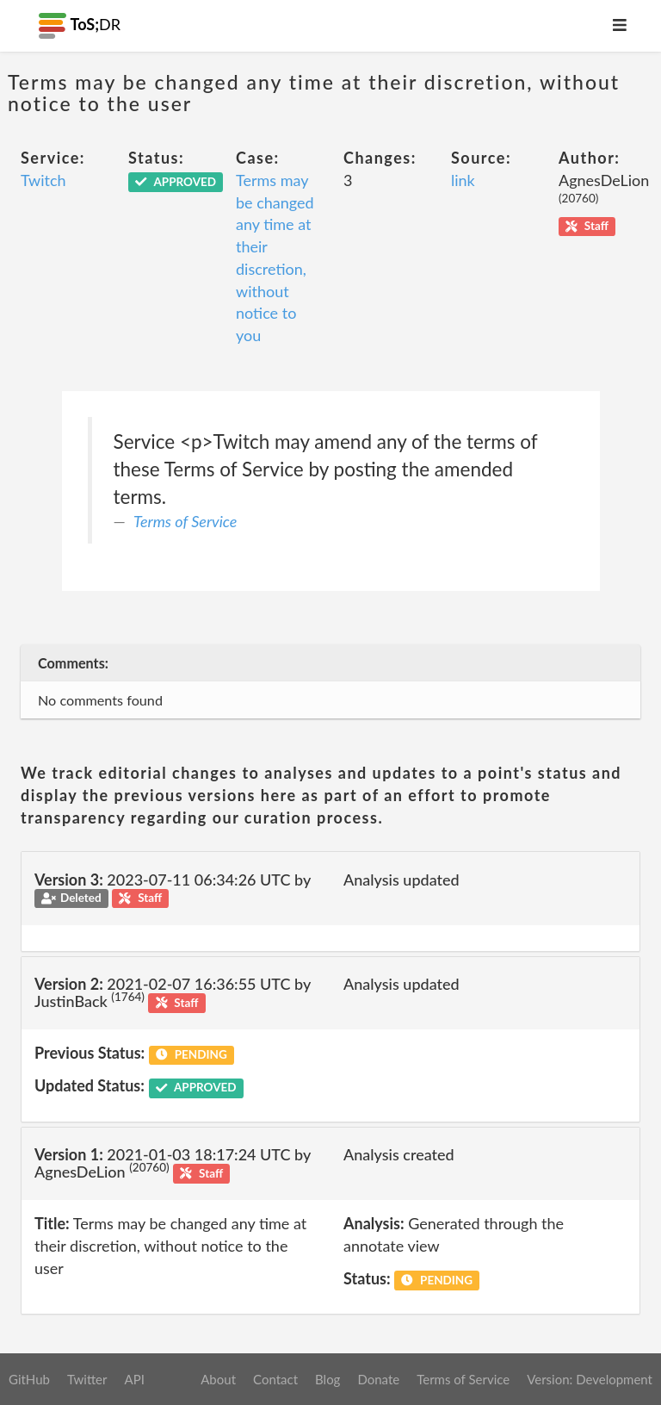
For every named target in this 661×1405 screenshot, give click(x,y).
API (134, 1379)
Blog (327, 1379)
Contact (275, 1379)
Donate (378, 1379)
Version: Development (589, 1379)
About (218, 1379)
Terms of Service (185, 521)
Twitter (87, 1379)
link (463, 180)
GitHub (29, 1379)
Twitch (43, 180)
